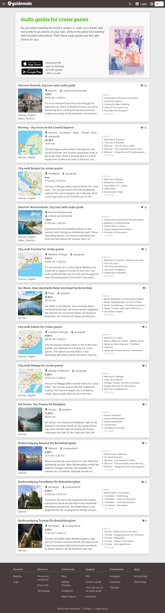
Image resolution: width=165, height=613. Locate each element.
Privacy (87, 608)
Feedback (91, 596)
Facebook (115, 581)
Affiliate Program (66, 583)
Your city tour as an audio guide (94, 589)
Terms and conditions (68, 608)
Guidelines (67, 590)
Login (16, 581)
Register (17, 576)
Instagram (115, 576)
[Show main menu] (4, 4)
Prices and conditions (43, 578)
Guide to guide (93, 581)
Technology (43, 590)
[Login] (141, 4)
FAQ (88, 576)
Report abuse (69, 596)
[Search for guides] (130, 4)
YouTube (114, 587)
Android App (140, 576)
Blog (64, 576)
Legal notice (101, 608)
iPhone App (140, 581)
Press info (42, 585)
